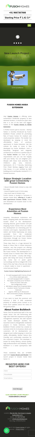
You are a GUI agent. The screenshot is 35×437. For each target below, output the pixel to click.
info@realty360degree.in (19, 419)
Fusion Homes (13, 116)
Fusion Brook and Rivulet (19, 355)
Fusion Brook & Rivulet (17, 57)
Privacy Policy (20, 429)
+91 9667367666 (17, 12)
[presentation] (16, 383)
